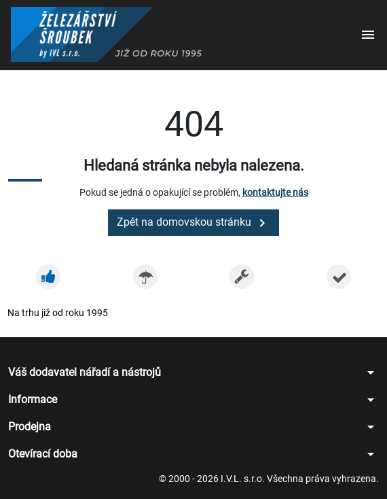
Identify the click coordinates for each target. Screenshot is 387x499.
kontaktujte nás (275, 192)
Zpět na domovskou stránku (193, 223)
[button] (368, 35)
